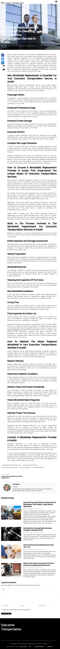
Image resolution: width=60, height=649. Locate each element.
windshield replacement (25, 467)
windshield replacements (39, 467)
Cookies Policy (22, 646)
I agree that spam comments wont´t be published (16, 609)
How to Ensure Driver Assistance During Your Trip (38, 546)
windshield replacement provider (31, 465)
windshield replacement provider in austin (12, 465)
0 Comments (33, 45)
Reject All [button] (50, 646)
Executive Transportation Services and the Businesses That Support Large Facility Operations (39, 504)
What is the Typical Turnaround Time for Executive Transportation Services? (38, 564)
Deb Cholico (4, 45)
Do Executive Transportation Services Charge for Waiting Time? (37, 529)
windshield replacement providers (10, 467)
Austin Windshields (13, 330)
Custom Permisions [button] (39, 646)
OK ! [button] (30, 646)
